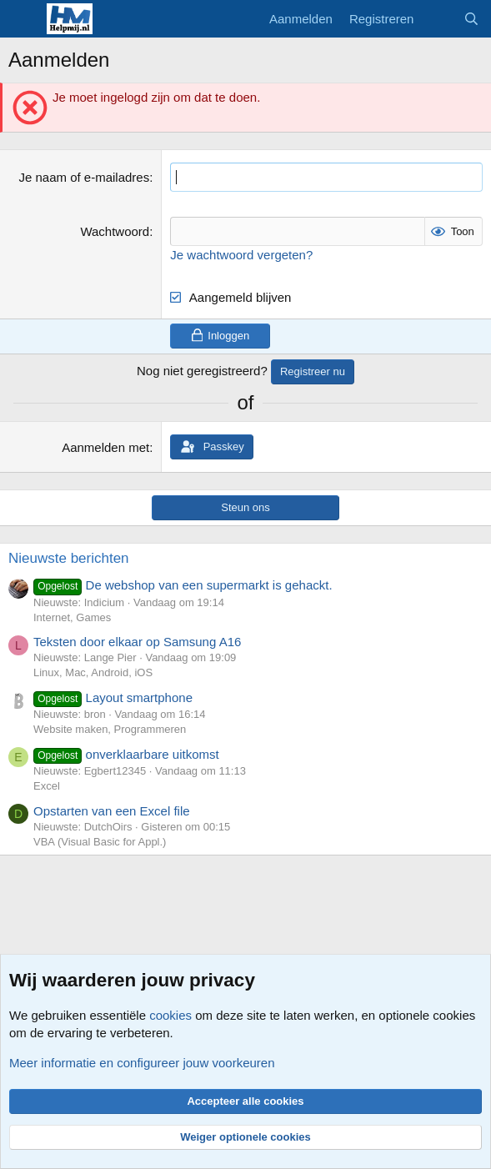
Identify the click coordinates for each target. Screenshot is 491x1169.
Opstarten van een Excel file (111, 811)
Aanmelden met (105, 447)
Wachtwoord (114, 231)
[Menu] (23, 19)
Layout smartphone (113, 697)
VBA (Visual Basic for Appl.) (99, 841)
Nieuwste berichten (68, 558)
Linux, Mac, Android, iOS (93, 672)
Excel (46, 786)
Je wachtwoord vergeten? (241, 255)
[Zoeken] (471, 18)
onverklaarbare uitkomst (126, 754)
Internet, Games (72, 617)
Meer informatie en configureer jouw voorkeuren (142, 1063)
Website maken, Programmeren (109, 729)
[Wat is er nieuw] (438, 18)
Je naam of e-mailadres (83, 177)
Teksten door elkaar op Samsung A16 (137, 642)
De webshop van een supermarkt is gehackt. (183, 585)
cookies (170, 1015)
